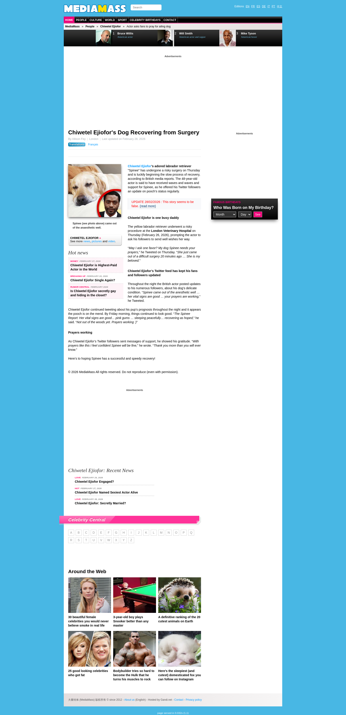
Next (86, 38)
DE (264, 6)
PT (273, 6)
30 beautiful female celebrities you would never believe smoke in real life (88, 621)
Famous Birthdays (227, 202)
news (86, 241)
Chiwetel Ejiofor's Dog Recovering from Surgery (133, 132)
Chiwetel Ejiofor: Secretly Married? (100, 503)
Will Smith (186, 33)
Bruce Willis (125, 33)
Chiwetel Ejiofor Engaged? (94, 481)
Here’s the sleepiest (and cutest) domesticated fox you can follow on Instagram (179, 675)
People (81, 20)
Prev (75, 38)
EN (248, 6)
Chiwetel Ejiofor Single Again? (92, 280)
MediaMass (72, 26)
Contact (170, 20)
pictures (97, 241)
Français (93, 144)
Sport (122, 20)
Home (69, 20)
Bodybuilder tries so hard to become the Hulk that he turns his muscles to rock (133, 675)
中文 (279, 6)
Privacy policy (194, 699)
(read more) (148, 206)
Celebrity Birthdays (145, 20)
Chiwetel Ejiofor (110, 26)
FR (253, 6)
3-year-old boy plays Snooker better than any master (131, 621)
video (111, 241)
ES (258, 6)
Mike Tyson (248, 33)
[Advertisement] (173, 89)
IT (268, 6)
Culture (96, 20)
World (110, 20)
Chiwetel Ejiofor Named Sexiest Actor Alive (106, 492)
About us (129, 699)
